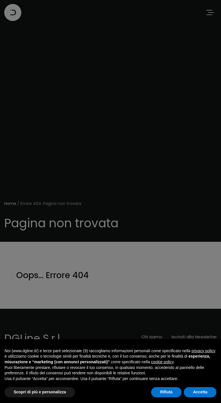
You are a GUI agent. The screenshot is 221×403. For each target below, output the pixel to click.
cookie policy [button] (162, 362)
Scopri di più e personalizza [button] (40, 392)
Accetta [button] (200, 392)
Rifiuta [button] (166, 392)
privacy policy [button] (203, 351)
